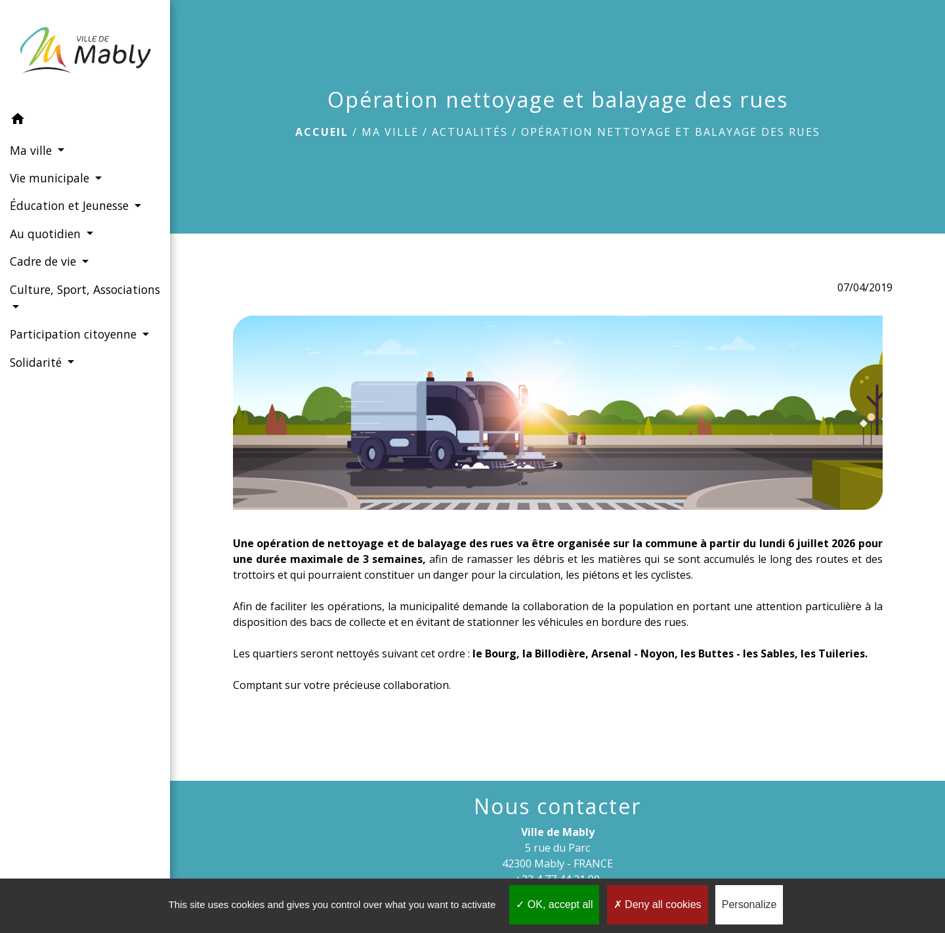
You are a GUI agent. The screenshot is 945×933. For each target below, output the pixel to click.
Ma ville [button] (32, 150)
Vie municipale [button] (51, 178)
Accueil (321, 132)
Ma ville (390, 132)
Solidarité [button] (37, 362)
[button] (85, 121)
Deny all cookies (658, 904)
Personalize (749, 904)
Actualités (470, 132)
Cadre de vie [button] (44, 261)
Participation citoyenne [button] (75, 334)
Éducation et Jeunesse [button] (71, 205)
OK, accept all (554, 904)
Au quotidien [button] (47, 233)
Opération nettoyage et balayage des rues (670, 132)
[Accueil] (85, 52)
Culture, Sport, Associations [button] (85, 289)
